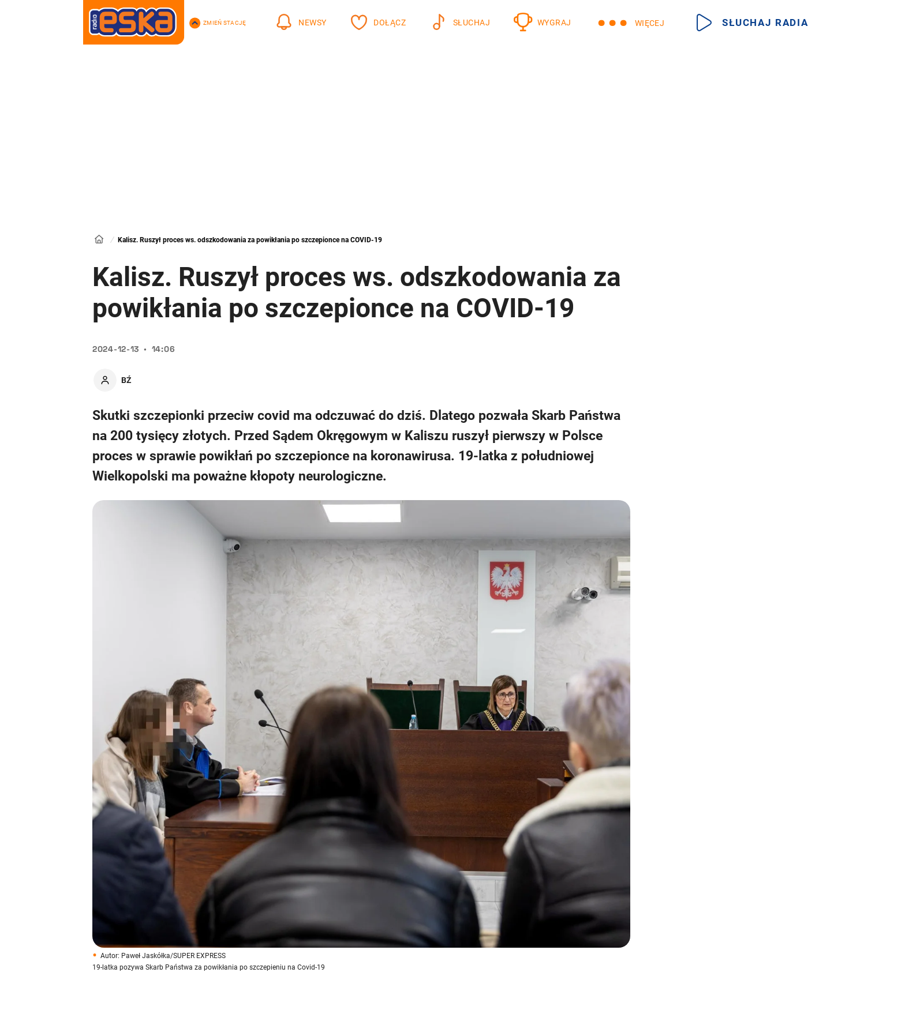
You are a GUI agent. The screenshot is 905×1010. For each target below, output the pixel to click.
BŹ (126, 380)
